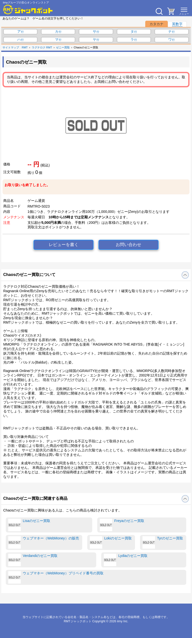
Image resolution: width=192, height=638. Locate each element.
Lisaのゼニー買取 (29, 525)
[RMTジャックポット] (28, 9)
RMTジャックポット (78, 621)
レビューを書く (63, 244)
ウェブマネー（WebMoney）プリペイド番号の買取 (56, 577)
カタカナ (157, 24)
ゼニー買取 (63, 47)
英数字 (177, 24)
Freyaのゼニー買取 (122, 525)
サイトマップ (10, 47)
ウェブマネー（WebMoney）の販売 (43, 542)
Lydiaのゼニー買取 (126, 560)
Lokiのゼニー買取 (111, 542)
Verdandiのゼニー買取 (33, 560)
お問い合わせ (128, 244)
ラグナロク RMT (42, 47)
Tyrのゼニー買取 (162, 542)
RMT (25, 47)
